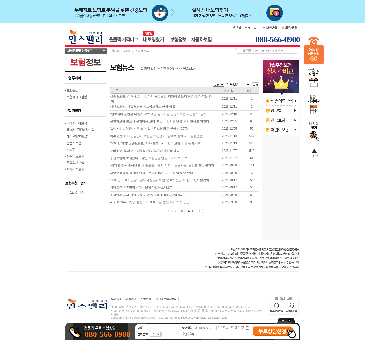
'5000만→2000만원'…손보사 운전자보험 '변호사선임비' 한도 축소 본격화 (159, 180)
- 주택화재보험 (74, 162)
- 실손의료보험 (74, 156)
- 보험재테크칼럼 (76, 96)
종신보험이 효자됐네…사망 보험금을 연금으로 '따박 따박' (149, 158)
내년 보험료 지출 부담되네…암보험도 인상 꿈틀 (142, 106)
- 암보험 (70, 149)
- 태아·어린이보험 (76, 136)
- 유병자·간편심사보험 (79, 129)
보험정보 (128, 50)
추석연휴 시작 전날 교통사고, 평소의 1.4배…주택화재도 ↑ (149, 195)
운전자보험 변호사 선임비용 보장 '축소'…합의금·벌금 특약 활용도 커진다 (159, 121)
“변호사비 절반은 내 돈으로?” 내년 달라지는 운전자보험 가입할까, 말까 (158, 114)
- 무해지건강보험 (76, 123)
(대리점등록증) (198, 310)
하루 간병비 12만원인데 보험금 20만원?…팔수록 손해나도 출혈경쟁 (156, 136)
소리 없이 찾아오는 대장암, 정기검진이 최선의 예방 (145, 151)
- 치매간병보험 (74, 169)
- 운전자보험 (73, 142)
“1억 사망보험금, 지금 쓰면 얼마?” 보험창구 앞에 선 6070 (149, 128)
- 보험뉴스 (71, 90)
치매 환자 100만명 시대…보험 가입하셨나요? (141, 187)
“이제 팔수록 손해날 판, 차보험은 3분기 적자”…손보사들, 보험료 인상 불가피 (162, 165)
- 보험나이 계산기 (76, 192)
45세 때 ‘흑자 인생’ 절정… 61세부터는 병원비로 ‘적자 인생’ (150, 202)
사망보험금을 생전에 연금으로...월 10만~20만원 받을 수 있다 (151, 173)
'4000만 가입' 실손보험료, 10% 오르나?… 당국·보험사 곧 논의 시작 (155, 143)
